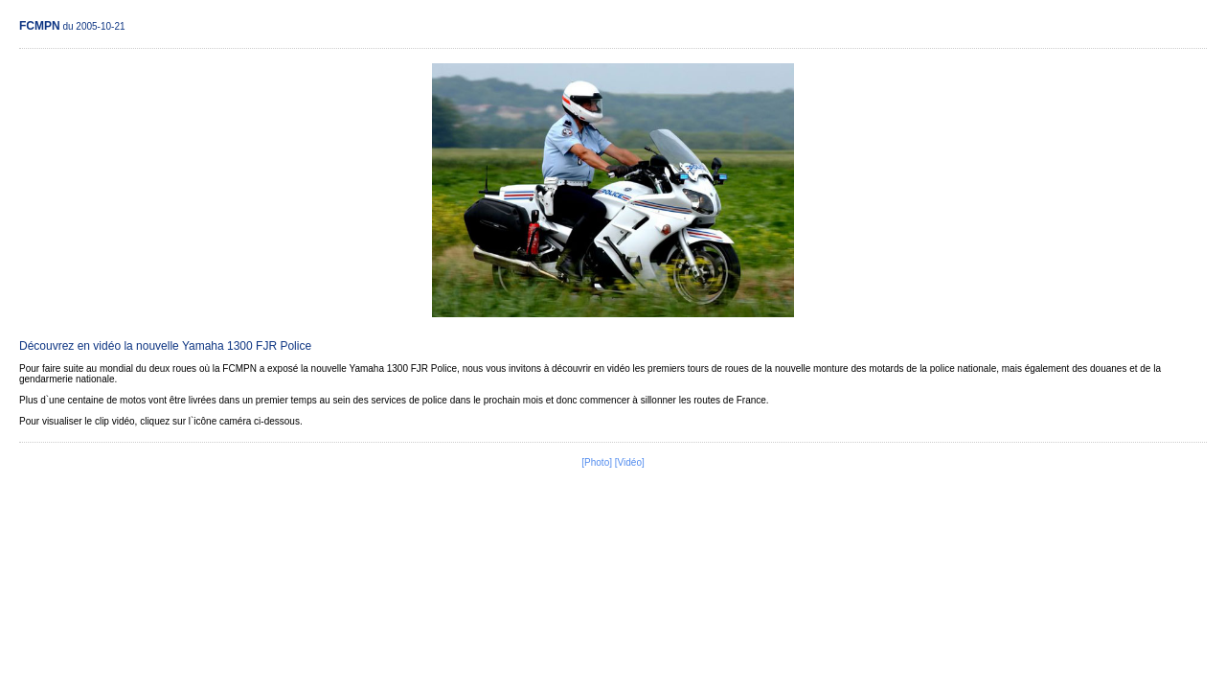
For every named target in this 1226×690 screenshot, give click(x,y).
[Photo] (596, 462)
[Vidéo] (630, 462)
